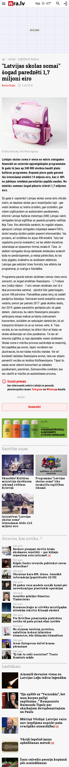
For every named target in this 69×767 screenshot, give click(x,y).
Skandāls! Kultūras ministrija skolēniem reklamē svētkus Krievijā (17, 483)
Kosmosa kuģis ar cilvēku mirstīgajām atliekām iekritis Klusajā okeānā (40, 608)
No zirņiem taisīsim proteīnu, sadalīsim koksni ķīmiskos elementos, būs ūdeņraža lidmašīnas (38, 632)
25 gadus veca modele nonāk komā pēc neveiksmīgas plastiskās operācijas (40, 586)
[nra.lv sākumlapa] (16, 3)
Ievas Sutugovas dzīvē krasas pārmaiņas (34, 645)
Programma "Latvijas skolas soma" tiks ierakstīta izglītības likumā (50, 483)
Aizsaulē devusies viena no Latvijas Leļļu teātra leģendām (43, 676)
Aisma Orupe (8, 85)
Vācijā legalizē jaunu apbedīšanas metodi (36, 741)
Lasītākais (11, 666)
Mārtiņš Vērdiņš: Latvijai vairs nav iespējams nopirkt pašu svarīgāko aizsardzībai (43, 722)
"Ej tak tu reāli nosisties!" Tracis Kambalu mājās (35, 656)
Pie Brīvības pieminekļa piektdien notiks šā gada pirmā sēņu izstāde (37, 619)
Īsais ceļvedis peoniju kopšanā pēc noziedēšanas (43, 761)
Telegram (37, 389)
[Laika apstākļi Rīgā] (43, 4)
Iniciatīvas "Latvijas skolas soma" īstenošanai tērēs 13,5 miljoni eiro (17, 521)
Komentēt (34, 407)
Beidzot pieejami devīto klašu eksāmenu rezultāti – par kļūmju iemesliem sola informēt (35, 552)
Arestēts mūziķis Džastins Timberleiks (31, 597)
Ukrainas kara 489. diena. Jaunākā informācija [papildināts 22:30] (37, 575)
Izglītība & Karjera (28, 59)
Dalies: (21, 397)
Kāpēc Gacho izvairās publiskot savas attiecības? (39, 564)
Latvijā (11, 59)
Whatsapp (52, 389)
